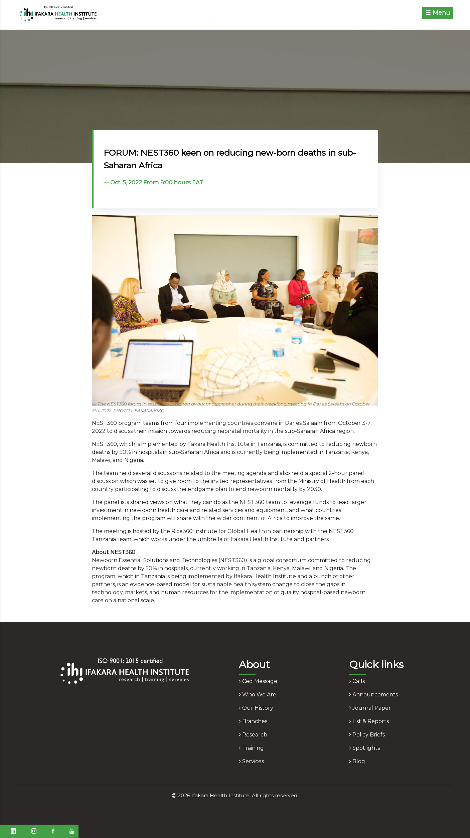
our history (256, 708)
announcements (373, 694)
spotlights (364, 748)
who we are (257, 694)
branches (253, 721)
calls (357, 681)
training (251, 748)
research (253, 734)
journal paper (370, 708)
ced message (258, 681)
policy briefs (367, 734)
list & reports (369, 721)
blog (357, 761)
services (251, 761)
